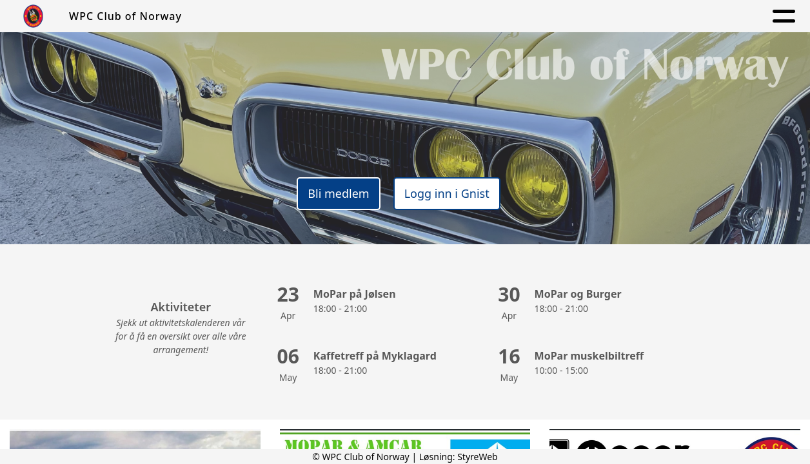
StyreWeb (477, 456)
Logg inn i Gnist (446, 193)
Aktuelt (449, 16)
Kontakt (601, 16)
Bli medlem (338, 193)
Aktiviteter (521, 16)
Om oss (388, 16)
